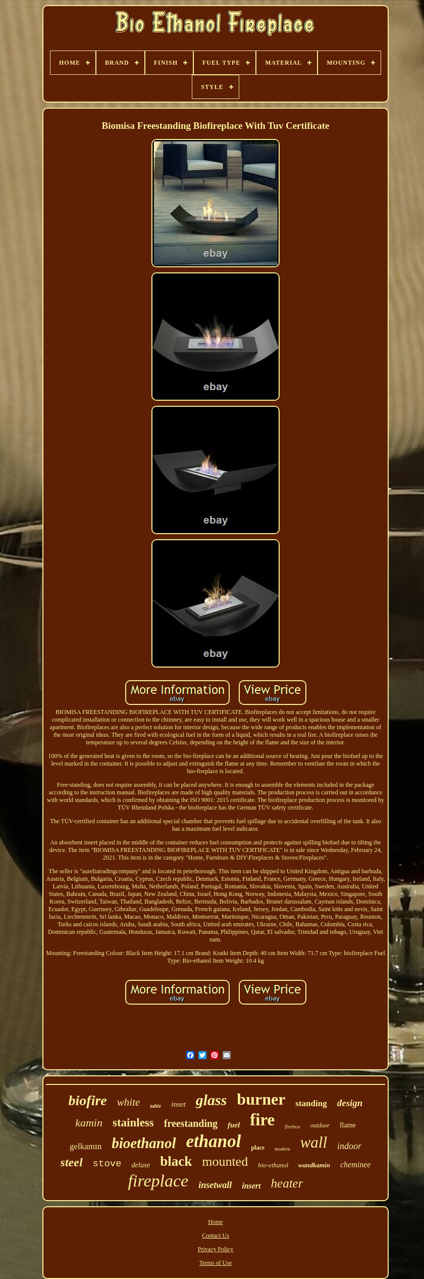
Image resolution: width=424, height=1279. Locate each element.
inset (178, 1104)
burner (261, 1099)
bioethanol (144, 1143)
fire (262, 1120)
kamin (88, 1122)
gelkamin (85, 1146)
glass (211, 1100)
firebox (292, 1126)
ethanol (213, 1141)
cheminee (355, 1164)
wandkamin (314, 1165)
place (257, 1147)
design (350, 1103)
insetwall (215, 1185)
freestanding (191, 1123)
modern (282, 1149)
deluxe (141, 1165)
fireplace (158, 1180)
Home (215, 1221)
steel (72, 1162)
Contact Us (215, 1235)
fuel (234, 1125)
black (176, 1161)
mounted (225, 1161)
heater (287, 1183)
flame (348, 1125)
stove (107, 1163)
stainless (133, 1122)
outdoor (320, 1125)
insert (251, 1185)
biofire (88, 1100)
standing (311, 1103)
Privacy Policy (215, 1249)
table (155, 1106)
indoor (349, 1146)
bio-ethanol (273, 1165)
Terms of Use (215, 1262)
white (128, 1102)
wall (313, 1142)
